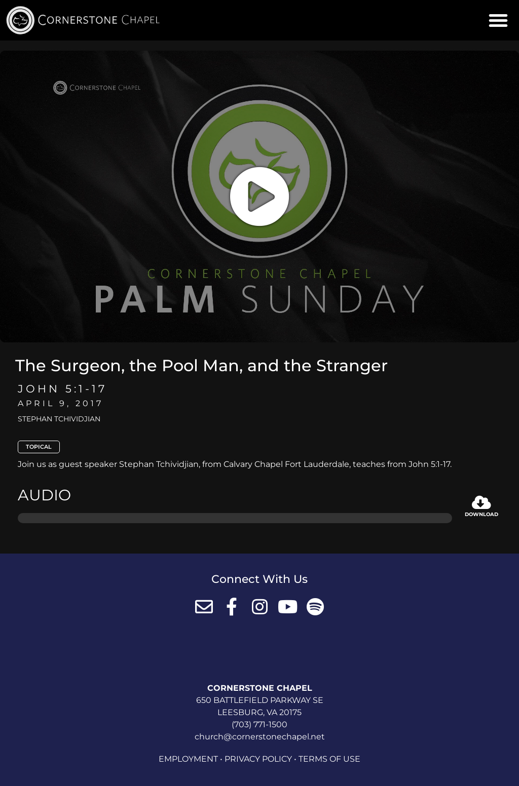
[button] (498, 20)
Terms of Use (329, 759)
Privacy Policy (258, 759)
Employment (188, 759)
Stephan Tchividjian (59, 418)
